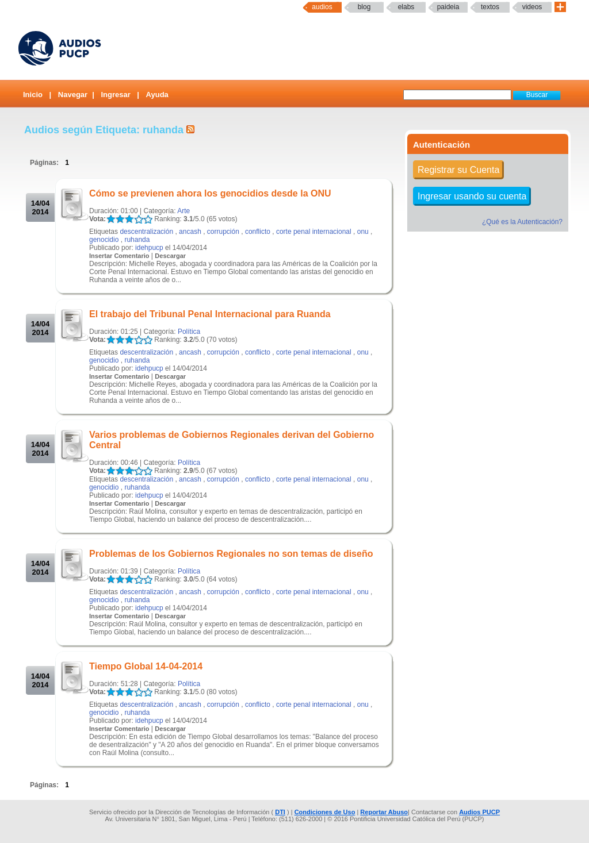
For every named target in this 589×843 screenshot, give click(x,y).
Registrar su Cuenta (458, 170)
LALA (110, 219)
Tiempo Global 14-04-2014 (145, 666)
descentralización (146, 232)
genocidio (103, 240)
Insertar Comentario (119, 255)
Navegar (72, 94)
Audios (322, 7)
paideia (448, 7)
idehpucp (149, 248)
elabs (406, 7)
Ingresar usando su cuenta (472, 196)
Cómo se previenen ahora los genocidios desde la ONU (210, 193)
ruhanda (137, 240)
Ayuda (157, 94)
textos (490, 7)
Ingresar (115, 94)
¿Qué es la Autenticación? (522, 222)
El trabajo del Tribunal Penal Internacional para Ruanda (210, 314)
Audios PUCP (479, 812)
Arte (183, 211)
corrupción (223, 232)
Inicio (33, 94)
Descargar (170, 255)
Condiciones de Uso (324, 812)
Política (189, 332)
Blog (364, 7)
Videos (532, 7)
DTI (280, 812)
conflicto (257, 232)
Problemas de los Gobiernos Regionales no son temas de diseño (231, 554)
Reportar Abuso (384, 812)
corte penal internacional (313, 232)
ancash (190, 232)
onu (363, 232)
